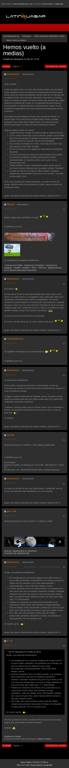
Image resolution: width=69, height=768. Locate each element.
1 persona (9, 226)
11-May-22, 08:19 (10, 567)
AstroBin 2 (26, 268)
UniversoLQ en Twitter (13, 265)
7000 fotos (42, 268)
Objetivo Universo (44, 739)
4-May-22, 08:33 (10, 374)
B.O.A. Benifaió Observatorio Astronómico (20, 270)
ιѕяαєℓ (61, 36)
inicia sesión (47, 4)
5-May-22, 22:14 (10, 439)
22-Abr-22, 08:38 (10, 283)
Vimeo (34, 268)
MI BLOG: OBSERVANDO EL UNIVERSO (20, 551)
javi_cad (11, 511)
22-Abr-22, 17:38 (10, 343)
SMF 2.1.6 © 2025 (23, 765)
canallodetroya (15, 338)
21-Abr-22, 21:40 (10, 209)
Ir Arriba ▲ (44, 762)
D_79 (9, 641)
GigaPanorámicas (55, 268)
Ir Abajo (6, 66)
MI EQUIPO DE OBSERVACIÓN (16, 553)
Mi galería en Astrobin (12, 736)
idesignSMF (48, 765)
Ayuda (22, 762)
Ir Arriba (7, 745)
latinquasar (13, 74)
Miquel (10, 204)
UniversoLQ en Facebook (34, 265)
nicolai (10, 435)
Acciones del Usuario (56, 66)
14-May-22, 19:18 (10, 645)
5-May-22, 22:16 (10, 483)
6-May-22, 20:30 (10, 516)
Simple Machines (37, 765)
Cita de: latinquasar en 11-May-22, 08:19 (24, 652)
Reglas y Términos (33, 762)
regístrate (59, 4)
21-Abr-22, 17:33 (10, 78)
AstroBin (17, 268)
